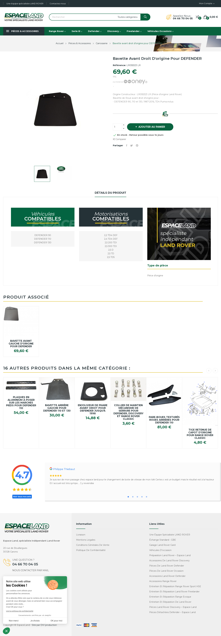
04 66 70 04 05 (183, 18)
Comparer (119, 139)
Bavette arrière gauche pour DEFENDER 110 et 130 (57, 408)
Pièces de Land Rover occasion (166, 571)
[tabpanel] (132, 476)
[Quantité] (117, 127)
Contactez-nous (58, 3)
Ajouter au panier (151, 126)
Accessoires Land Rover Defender (167, 576)
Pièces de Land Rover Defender (166, 565)
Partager (127, 145)
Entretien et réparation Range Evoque (170, 596)
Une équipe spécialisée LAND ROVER (24, 3)
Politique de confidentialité (91, 550)
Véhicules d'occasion (160, 550)
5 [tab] (146, 496)
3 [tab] (137, 496)
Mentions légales (85, 539)
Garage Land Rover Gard (162, 545)
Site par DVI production (44, 625)
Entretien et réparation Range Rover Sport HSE (175, 586)
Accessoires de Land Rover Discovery (169, 560)
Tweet (131, 145)
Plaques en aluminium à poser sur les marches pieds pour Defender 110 (21, 403)
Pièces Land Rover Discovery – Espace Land (172, 607)
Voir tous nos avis (22, 496)
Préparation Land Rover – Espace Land (170, 555)
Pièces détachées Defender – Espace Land (172, 612)
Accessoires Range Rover (163, 581)
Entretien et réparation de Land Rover (170, 602)
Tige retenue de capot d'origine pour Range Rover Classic (200, 433)
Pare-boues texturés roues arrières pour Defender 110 (164, 420)
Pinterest (137, 145)
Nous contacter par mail (30, 570)
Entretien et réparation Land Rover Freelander (174, 591)
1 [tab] (128, 496)
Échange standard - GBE (162, 539)
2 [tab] (132, 496)
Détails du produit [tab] (110, 192)
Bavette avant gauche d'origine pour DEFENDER (21, 344)
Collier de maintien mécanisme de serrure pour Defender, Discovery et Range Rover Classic (128, 412)
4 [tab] (141, 496)
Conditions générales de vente (92, 545)
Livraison (80, 534)
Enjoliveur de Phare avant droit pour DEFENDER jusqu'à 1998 (92, 409)
